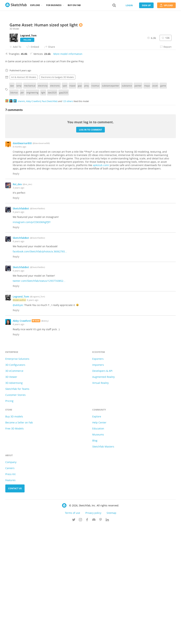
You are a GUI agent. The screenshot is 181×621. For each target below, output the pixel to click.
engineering (32, 188)
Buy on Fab (74, 5)
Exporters (98, 454)
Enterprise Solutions (17, 454)
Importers (98, 460)
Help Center (99, 518)
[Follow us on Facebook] (87, 615)
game (163, 181)
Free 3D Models (14, 524)
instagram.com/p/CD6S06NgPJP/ (32, 317)
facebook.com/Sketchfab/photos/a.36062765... (40, 347)
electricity (43, 181)
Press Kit (10, 569)
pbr (22, 188)
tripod (72, 181)
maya (147, 181)
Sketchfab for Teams (17, 484)
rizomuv (95, 181)
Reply (16, 269)
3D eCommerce (14, 466)
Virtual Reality (100, 478)
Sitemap (111, 608)
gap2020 (63, 188)
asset (155, 181)
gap (80, 181)
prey (86, 181)
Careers (9, 563)
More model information (67, 149)
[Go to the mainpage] (16, 5)
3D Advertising (14, 478)
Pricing (9, 496)
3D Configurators (15, 460)
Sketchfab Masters (103, 542)
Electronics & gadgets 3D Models (57, 172)
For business (54, 5)
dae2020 (52, 188)
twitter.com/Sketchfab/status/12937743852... (39, 376)
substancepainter (110, 181)
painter (138, 181)
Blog (94, 536)
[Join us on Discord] (93, 615)
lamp (18, 181)
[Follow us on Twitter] (73, 615)
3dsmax (14, 188)
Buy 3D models (14, 512)
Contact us (15, 583)
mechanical (29, 181)
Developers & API (102, 466)
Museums (98, 530)
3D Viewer (11, 472)
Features (10, 575)
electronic (55, 181)
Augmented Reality (103, 472)
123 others (67, 196)
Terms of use (72, 608)
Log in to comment (90, 225)
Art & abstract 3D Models (23, 172)
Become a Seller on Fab (19, 518)
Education (98, 524)
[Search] (114, 5)
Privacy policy (93, 608)
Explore (35, 5)
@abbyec (18, 400)
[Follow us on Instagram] (80, 615)
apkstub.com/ (101, 260)
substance (127, 181)
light (43, 188)
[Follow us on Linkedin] (107, 615)
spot (65, 181)
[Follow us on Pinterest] (100, 615)
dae (12, 181)
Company (10, 557)
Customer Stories (15, 490)
